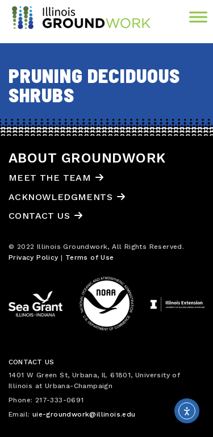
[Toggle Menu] (198, 16)
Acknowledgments (60, 197)
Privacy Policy (34, 257)
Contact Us (39, 215)
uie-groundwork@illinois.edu (84, 414)
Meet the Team (50, 177)
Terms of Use (89, 257)
